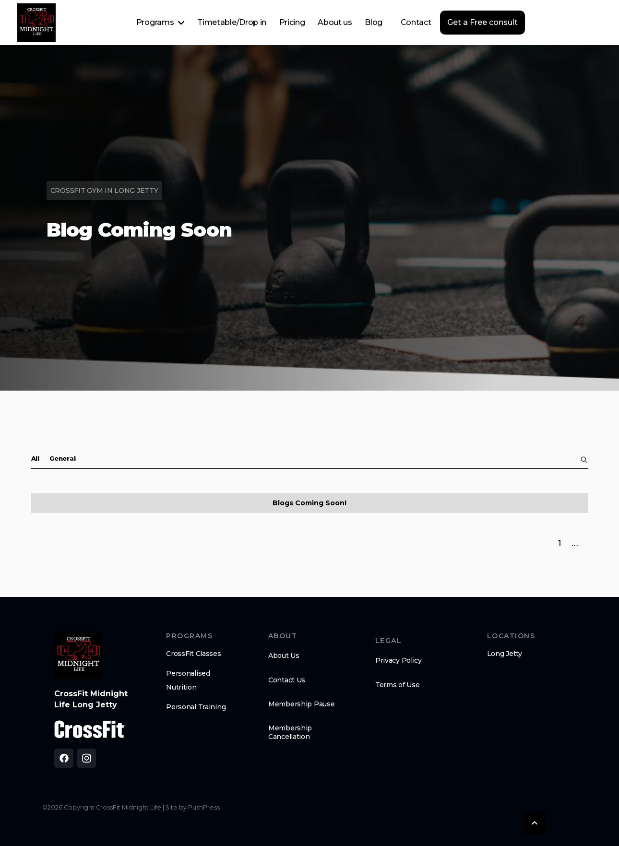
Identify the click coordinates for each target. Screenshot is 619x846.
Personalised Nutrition (188, 680)
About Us (283, 655)
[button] (160, 22)
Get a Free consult (482, 22)
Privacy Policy (398, 660)
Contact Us (286, 680)
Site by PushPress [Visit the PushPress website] (193, 807)
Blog (373, 22)
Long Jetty (504, 653)
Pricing (292, 22)
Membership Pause (301, 704)
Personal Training (196, 707)
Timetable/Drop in (231, 22)
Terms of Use (397, 684)
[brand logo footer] (78, 655)
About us (335, 22)
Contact (416, 22)
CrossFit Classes (193, 653)
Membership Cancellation (290, 732)
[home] (36, 22)
